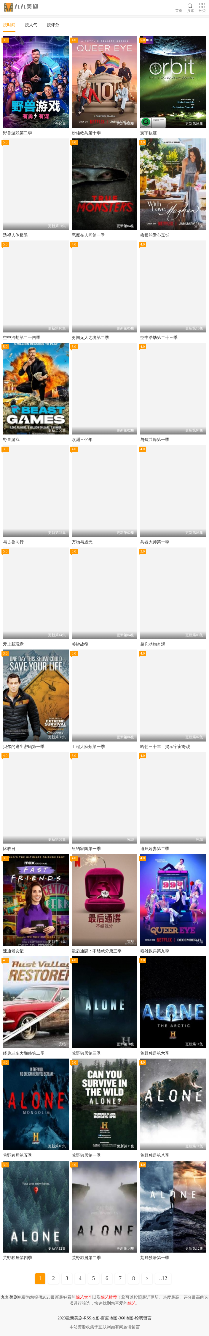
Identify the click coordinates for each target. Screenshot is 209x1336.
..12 (163, 1278)
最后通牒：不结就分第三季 (97, 951)
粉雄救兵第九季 (154, 951)
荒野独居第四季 (17, 1258)
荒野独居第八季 (154, 1155)
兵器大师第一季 (154, 542)
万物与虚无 (82, 542)
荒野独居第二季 (86, 1258)
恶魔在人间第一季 (88, 235)
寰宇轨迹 (148, 133)
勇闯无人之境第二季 (90, 337)
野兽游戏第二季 (17, 133)
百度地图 (109, 1318)
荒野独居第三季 (86, 1053)
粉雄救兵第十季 (86, 133)
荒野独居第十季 (154, 1258)
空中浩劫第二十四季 (21, 337)
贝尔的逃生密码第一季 (23, 746)
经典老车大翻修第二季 (23, 1053)
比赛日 (9, 848)
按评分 (53, 25)
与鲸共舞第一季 (154, 439)
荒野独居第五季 (17, 1155)
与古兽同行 (13, 542)
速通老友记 (13, 951)
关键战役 (80, 644)
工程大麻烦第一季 (88, 746)
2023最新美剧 (70, 1318)
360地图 (126, 1318)
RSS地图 (92, 1318)
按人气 (31, 25)
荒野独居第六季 (154, 1053)
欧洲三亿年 (82, 439)
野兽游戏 (11, 439)
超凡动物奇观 (152, 644)
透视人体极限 (15, 235)
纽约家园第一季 (86, 848)
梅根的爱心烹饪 (154, 235)
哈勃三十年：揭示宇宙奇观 (165, 746)
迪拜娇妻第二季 (154, 848)
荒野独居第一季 (86, 1155)
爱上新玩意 (13, 644)
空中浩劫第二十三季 (159, 337)
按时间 (9, 25)
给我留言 (143, 1318)
